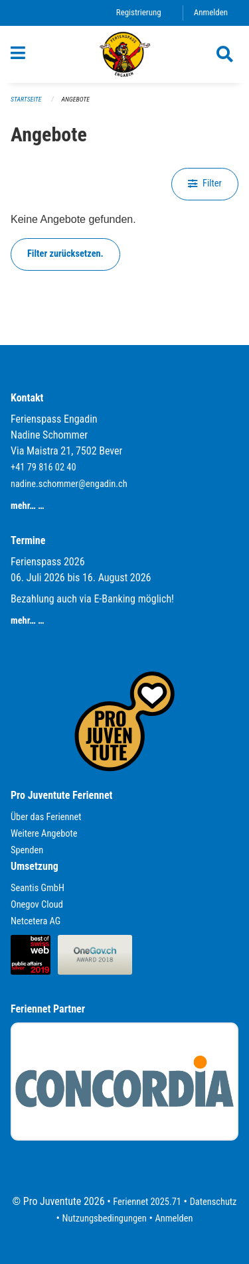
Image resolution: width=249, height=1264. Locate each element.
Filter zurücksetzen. (65, 253)
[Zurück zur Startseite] (125, 54)
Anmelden (211, 12)
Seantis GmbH (37, 888)
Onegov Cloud (37, 904)
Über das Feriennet (46, 817)
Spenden (27, 850)
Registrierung (138, 12)
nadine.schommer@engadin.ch (69, 484)
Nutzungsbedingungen (104, 1218)
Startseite (26, 99)
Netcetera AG (35, 921)
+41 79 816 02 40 (43, 467)
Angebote (76, 99)
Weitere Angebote (44, 833)
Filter (205, 183)
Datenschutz (213, 1202)
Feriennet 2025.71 (147, 1202)
